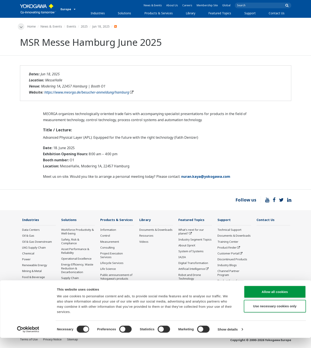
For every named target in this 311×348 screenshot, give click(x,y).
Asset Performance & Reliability (75, 251)
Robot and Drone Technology (189, 277)
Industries (98, 13)
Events (72, 26)
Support (250, 13)
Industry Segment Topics (195, 240)
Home (32, 26)
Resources (146, 236)
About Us (172, 5)
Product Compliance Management (230, 283)
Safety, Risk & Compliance (70, 241)
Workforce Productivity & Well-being (77, 232)
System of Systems (191, 252)
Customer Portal (228, 254)
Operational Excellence (76, 259)
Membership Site (207, 5)
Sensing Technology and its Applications (194, 286)
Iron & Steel (30, 289)
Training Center (227, 242)
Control (105, 236)
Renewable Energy (34, 265)
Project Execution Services (111, 255)
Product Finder (227, 248)
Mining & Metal (32, 271)
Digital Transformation (193, 263)
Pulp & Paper (30, 283)
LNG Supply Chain (34, 248)
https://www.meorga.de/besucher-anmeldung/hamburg (86, 92)
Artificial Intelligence (191, 269)
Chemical (28, 254)
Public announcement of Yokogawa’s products (116, 277)
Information (108, 230)
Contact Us (277, 13)
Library (190, 13)
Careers (187, 5)
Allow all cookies (275, 302)
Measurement (109, 242)
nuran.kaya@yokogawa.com (205, 176)
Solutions (124, 13)
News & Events (153, 5)
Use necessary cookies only (274, 316)
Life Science (108, 269)
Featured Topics (219, 13)
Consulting (107, 248)
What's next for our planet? (191, 232)
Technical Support (229, 230)
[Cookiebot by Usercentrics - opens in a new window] (28, 339)
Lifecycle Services (111, 263)
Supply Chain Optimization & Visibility (76, 280)
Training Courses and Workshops (114, 286)
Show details (228, 339)
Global (226, 5)
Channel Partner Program (228, 273)
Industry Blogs (227, 265)
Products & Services (158, 13)
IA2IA (182, 257)
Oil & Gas (28, 236)
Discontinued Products (232, 260)
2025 (84, 26)
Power (26, 260)
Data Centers (31, 230)
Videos (143, 242)
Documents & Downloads (156, 230)
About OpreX (186, 245)
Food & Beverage (33, 277)
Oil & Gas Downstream (37, 242)
